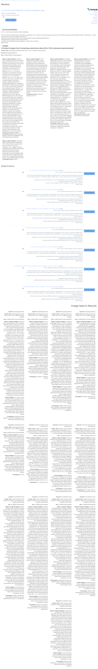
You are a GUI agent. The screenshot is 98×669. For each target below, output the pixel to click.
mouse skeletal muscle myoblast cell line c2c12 (42, 209)
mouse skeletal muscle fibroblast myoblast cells (41, 228)
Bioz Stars (95, 21)
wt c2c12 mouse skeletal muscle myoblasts (43, 170)
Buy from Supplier (11, 20)
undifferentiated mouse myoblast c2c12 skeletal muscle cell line (36, 266)
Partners (95, 18)
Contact (95, 20)
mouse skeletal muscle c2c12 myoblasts (44, 189)
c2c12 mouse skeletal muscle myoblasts (44, 247)
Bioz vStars (94, 23)
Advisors (95, 17)
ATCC (42, 10)
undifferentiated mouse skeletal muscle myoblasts (40, 286)
